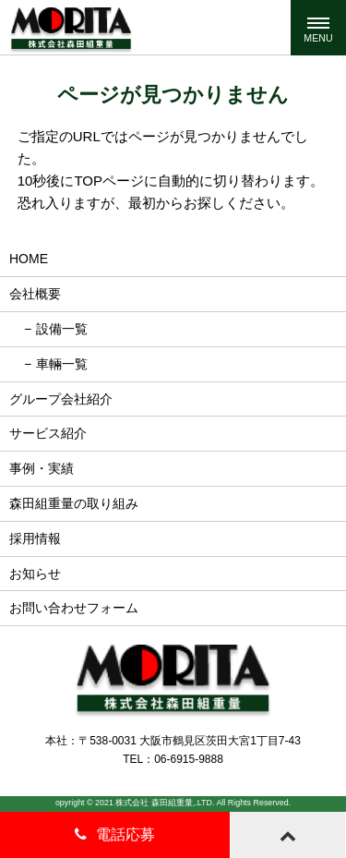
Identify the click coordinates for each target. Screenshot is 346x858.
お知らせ (35, 573)
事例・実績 (41, 468)
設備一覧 (62, 328)
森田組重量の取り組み (73, 503)
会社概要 (35, 293)
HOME (28, 258)
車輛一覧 (62, 363)
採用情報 (35, 538)
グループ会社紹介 (61, 399)
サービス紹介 (48, 433)
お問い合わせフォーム (73, 607)
